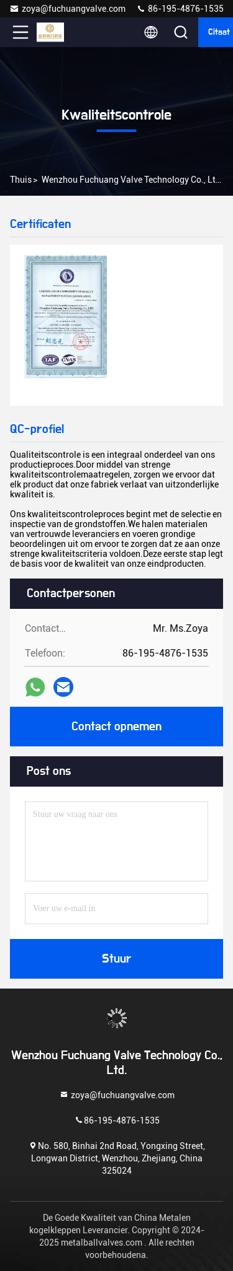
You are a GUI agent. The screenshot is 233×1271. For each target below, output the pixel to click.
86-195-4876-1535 (180, 9)
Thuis (21, 180)
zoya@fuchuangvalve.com (67, 9)
